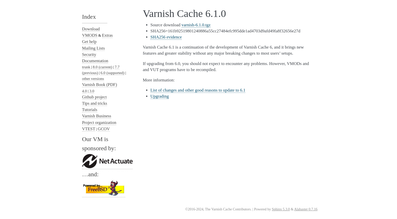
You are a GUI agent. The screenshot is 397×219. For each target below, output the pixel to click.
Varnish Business (96, 116)
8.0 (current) (102, 67)
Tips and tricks (94, 103)
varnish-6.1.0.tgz (196, 25)
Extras (107, 35)
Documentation (95, 60)
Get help (89, 41)
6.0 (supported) (112, 73)
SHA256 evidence (166, 37)
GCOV (104, 128)
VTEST (88, 128)
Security (89, 54)
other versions (93, 78)
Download (91, 29)
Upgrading (159, 96)
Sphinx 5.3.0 (281, 209)
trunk (86, 67)
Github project (94, 97)
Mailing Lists (93, 48)
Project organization (99, 122)
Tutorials (89, 109)
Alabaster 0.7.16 (305, 209)
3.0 (91, 91)
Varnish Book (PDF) (99, 84)
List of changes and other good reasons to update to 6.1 (197, 90)
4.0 (84, 91)
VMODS (89, 35)
